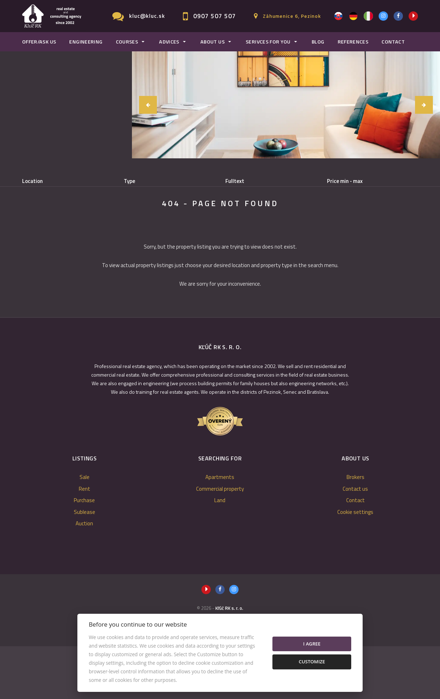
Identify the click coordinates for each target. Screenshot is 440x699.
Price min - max (345, 181)
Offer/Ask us (39, 42)
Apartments (219, 530)
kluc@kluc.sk (147, 16)
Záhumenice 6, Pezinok (292, 16)
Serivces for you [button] (268, 42)
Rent (74, 217)
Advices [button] (169, 42)
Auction (84, 576)
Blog (318, 42)
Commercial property (220, 541)
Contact (393, 42)
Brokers (355, 530)
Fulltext (234, 181)
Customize (312, 661)
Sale (40, 217)
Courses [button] (127, 42)
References (353, 42)
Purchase (114, 217)
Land (219, 553)
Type (129, 181)
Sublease (157, 217)
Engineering (85, 42)
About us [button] (212, 42)
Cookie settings (355, 565)
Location (32, 181)
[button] (148, 105)
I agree (312, 644)
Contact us (355, 541)
